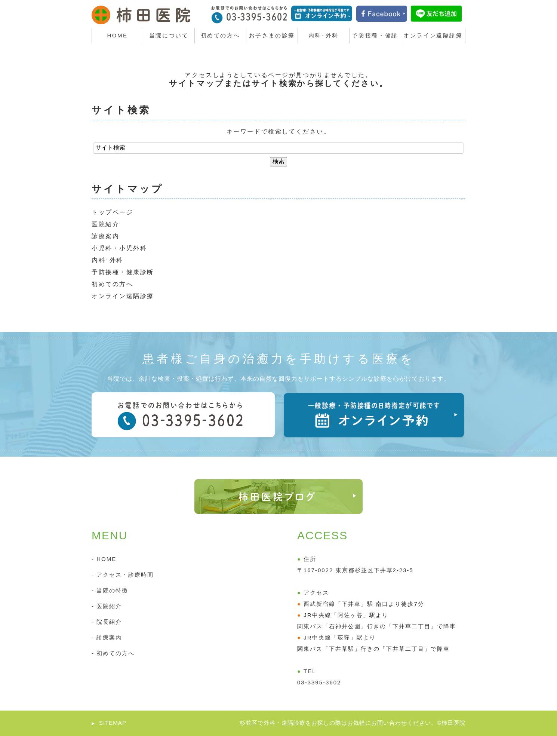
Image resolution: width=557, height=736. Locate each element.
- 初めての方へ (113, 653)
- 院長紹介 (107, 622)
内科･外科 (107, 260)
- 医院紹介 (107, 606)
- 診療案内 (107, 637)
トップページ (112, 212)
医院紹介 (105, 224)
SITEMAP (112, 723)
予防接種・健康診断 (123, 272)
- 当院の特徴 (110, 590)
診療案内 (105, 236)
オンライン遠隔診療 (123, 296)
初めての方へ (112, 284)
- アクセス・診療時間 (123, 574)
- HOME (104, 559)
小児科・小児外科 (119, 248)
